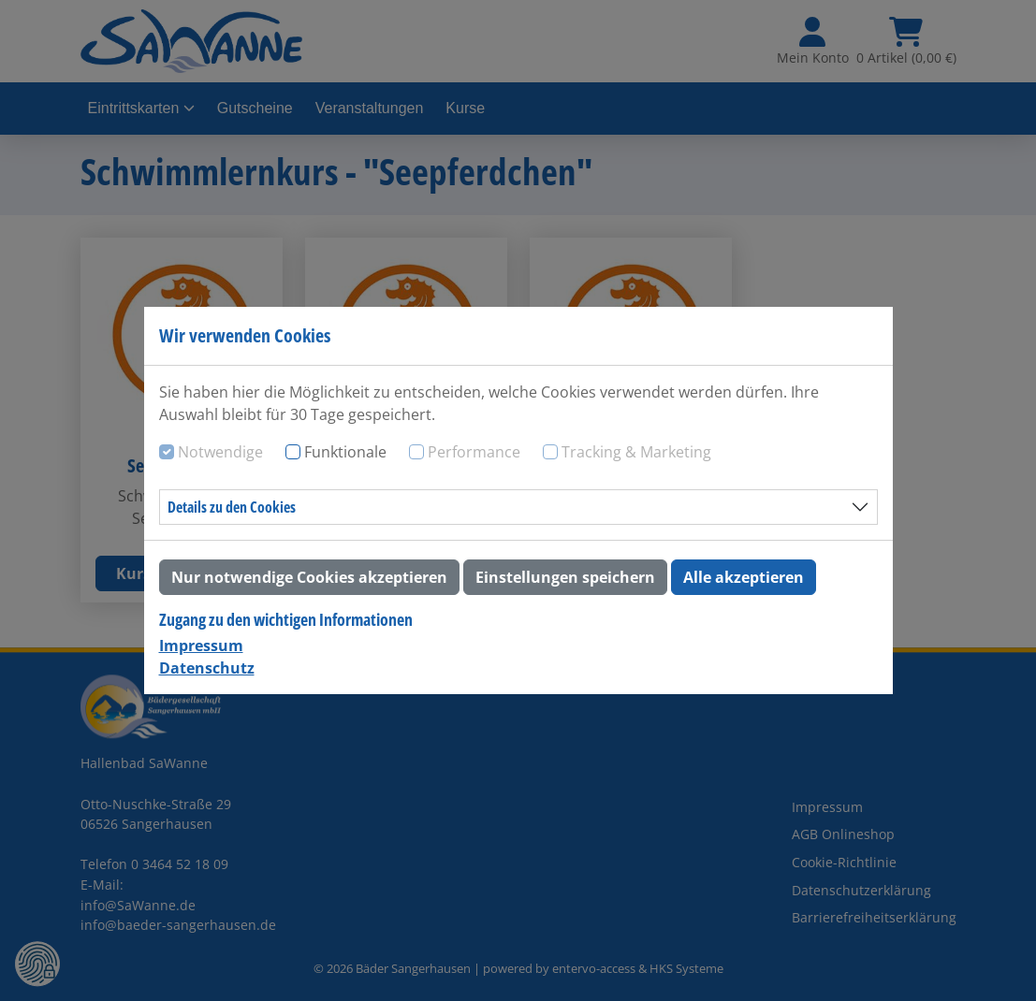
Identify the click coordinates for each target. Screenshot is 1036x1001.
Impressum (201, 645)
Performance (474, 452)
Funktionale (345, 452)
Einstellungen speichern (565, 577)
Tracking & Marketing (636, 452)
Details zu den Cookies (232, 507)
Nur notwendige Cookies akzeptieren (309, 577)
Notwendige (220, 452)
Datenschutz (207, 668)
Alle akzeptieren (743, 577)
